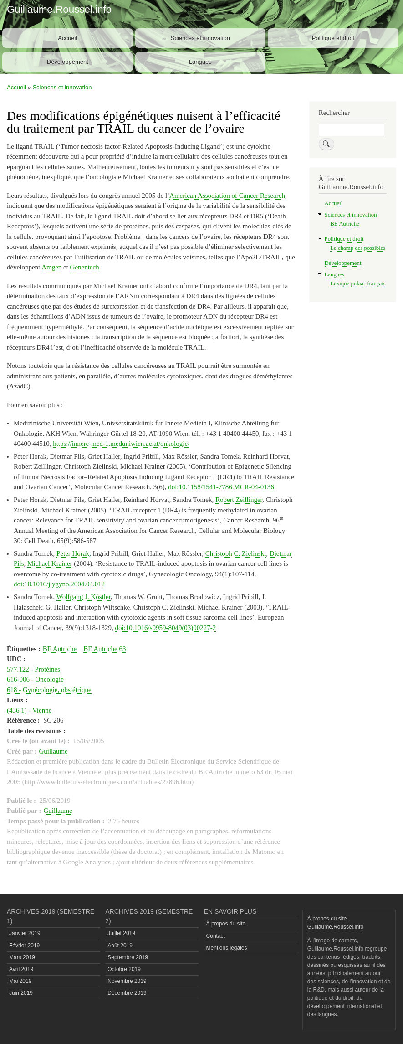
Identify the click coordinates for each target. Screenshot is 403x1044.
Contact (215, 936)
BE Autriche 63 (104, 648)
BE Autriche (60, 648)
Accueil (67, 38)
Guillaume (53, 751)
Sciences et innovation (200, 38)
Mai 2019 (20, 981)
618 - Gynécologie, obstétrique (49, 689)
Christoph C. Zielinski (235, 553)
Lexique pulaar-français (357, 283)
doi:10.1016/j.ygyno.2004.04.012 (59, 584)
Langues (200, 61)
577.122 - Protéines (33, 669)
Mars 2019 (22, 957)
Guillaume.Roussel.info (59, 9)
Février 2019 (24, 945)
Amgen (51, 267)
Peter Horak (72, 553)
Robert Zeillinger (238, 499)
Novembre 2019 (126, 981)
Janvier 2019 (25, 933)
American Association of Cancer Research (227, 195)
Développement (67, 61)
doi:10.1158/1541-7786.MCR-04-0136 (221, 487)
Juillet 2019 (121, 933)
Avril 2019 (21, 969)
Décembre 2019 (126, 993)
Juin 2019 (21, 993)
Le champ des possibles (357, 248)
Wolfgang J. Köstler (83, 596)
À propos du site (226, 923)
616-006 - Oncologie (35, 679)
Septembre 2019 (127, 957)
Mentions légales (226, 948)
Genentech (84, 267)
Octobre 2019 (124, 969)
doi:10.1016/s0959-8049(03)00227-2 (165, 627)
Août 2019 (120, 945)
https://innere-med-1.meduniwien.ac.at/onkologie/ (121, 443)
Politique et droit (333, 38)
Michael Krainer (49, 563)
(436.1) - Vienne (29, 710)
